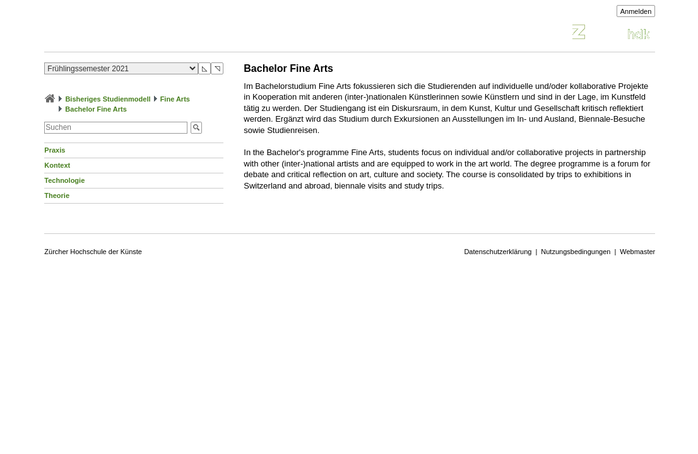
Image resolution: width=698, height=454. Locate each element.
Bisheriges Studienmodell (107, 99)
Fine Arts (175, 99)
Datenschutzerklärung (497, 251)
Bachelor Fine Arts (95, 109)
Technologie (64, 180)
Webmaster (637, 251)
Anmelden (636, 11)
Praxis (54, 150)
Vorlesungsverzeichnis (137, 33)
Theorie (56, 195)
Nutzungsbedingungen (575, 251)
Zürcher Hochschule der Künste (93, 251)
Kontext (57, 165)
